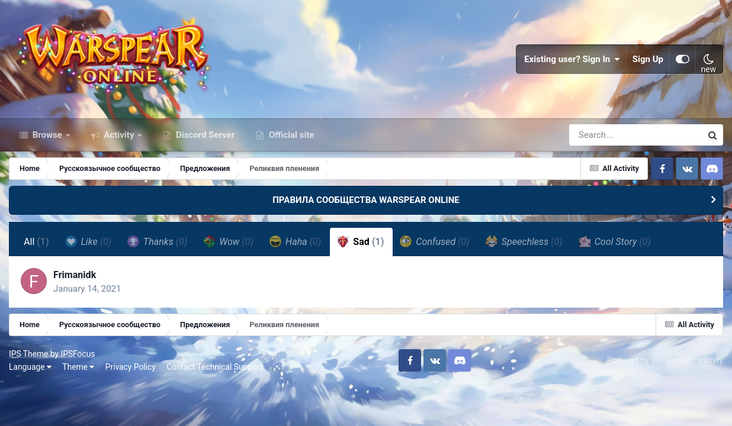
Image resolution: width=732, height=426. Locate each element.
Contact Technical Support (214, 367)
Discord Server (204, 135)
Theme (78, 367)
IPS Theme (28, 354)
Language (30, 367)
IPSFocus (77, 354)
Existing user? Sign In (572, 59)
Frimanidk (74, 274)
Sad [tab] (360, 241)
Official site (290, 135)
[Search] (601, 135)
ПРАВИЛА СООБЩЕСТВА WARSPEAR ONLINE (366, 200)
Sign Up (648, 59)
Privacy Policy (130, 367)
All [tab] (36, 241)
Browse (47, 135)
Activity (119, 135)
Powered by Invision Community (665, 360)
